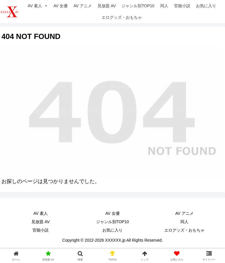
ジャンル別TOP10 (137, 5)
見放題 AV (107, 5)
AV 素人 (38, 6)
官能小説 (182, 5)
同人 (164, 5)
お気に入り (206, 5)
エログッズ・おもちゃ (122, 17)
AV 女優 (61, 5)
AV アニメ (82, 5)
